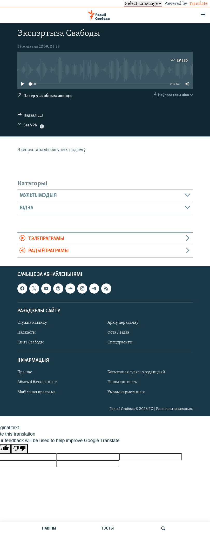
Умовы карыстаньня (126, 392)
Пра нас (24, 372)
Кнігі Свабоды (30, 342)
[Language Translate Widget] (134, 4)
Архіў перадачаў (122, 323)
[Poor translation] (19, 448)
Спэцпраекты (119, 342)
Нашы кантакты (122, 382)
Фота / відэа (118, 332)
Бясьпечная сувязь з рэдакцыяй (136, 372)
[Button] (31, 116)
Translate (193, 3)
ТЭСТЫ (107, 528)
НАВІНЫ (49, 528)
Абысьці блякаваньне (37, 382)
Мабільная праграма (36, 392)
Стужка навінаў (32, 323)
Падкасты (26, 332)
